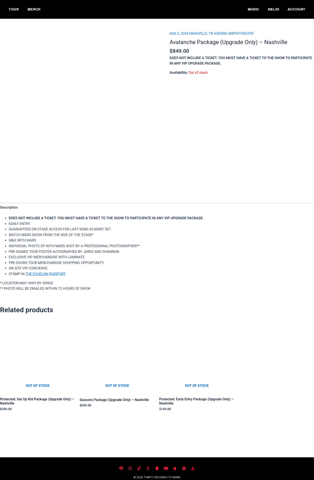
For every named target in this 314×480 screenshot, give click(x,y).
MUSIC (253, 9)
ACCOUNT (296, 9)
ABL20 (273, 9)
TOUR (14, 9)
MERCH (33, 9)
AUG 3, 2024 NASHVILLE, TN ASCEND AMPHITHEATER (212, 33)
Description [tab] (9, 207)
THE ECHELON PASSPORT (45, 274)
